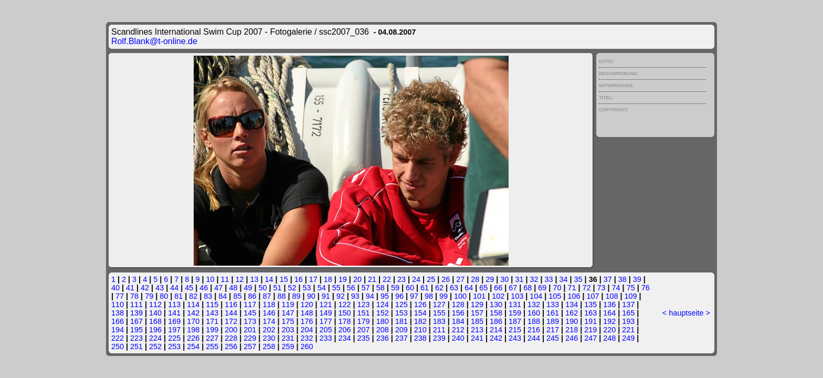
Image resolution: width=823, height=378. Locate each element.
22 (387, 279)
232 (306, 338)
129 (477, 304)
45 (189, 288)
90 (311, 296)
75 (631, 288)
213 (477, 330)
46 (203, 288)
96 (399, 296)
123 (363, 304)
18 (328, 279)
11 (224, 279)
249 (628, 338)
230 (268, 338)
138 (117, 313)
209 (401, 330)
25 (431, 279)
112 (155, 304)
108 (611, 296)
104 (536, 296)
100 (460, 296)
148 (306, 313)
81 (178, 296)
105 (554, 296)
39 (637, 279)
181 (401, 321)
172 (231, 321)
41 (130, 288)
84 (222, 296)
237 (401, 338)
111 (136, 304)
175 (287, 321)
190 (571, 321)
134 (571, 304)
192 (609, 321)
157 (477, 313)
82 (193, 296)
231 (287, 338)
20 (357, 279)
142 (193, 313)
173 (250, 321)
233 (326, 338)
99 (443, 296)
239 (439, 338)
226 (193, 338)
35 (578, 279)
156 (458, 313)
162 (571, 313)
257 (250, 346)
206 (345, 330)
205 (326, 330)
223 (136, 338)
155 (439, 313)
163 (590, 313)
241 (477, 338)
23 (401, 279)
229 (250, 338)
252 (155, 346)
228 (231, 338)
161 (552, 313)
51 (277, 288)
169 (174, 321)
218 (571, 330)
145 (250, 313)
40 (115, 288)
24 (416, 279)
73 (601, 288)
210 (420, 330)
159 (515, 313)
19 (343, 279)
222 (117, 338)
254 (193, 346)
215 (515, 330)
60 (410, 288)
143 (212, 313)
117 (250, 304)
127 (439, 304)
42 (145, 288)
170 (193, 321)
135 (590, 304)
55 (336, 288)
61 (424, 288)
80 (164, 296)
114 (193, 304)
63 (454, 288)
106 (573, 296)
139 (136, 313)
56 (351, 288)
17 (313, 279)
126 (420, 304)
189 (552, 321)
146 (268, 313)
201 (250, 330)
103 (517, 296)
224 (155, 338)
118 (268, 304)
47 (218, 288)
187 (515, 321)
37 (608, 279)
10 (210, 279)
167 (136, 321)
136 (609, 304)
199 (212, 330)
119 (287, 304)
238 (420, 338)
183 (439, 321)
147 (287, 313)
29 (490, 279)
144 (231, 313)
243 (515, 338)
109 (631, 296)
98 (429, 296)
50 (262, 288)
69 (542, 288)
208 (382, 330)
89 (296, 296)
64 (469, 288)
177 (326, 321)
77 (119, 296)
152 (382, 313)
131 (515, 304)
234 (345, 338)
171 (212, 321)
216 (533, 330)
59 (395, 288)
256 (231, 346)
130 (496, 304)
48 (233, 288)
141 (174, 313)
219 (590, 330)
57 (366, 288)
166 (117, 321)
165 (628, 313)
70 (557, 288)
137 (628, 304)
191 (590, 321)
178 (345, 321)
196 (155, 330)
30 (504, 279)
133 (552, 304)
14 (269, 279)
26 (445, 279)
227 (212, 338)
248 (609, 338)
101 (479, 296)
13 (254, 279)
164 (609, 313)
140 (155, 313)
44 (174, 288)
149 (326, 313)
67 (513, 288)
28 (475, 279)
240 (458, 338)
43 (159, 288)
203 (287, 330)
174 (268, 321)
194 (117, 330)
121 (326, 304)
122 (345, 304)
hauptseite (686, 313)
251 (136, 346)
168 (155, 321)
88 (282, 296)
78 (134, 296)
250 (117, 346)
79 (149, 296)
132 (533, 304)
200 (231, 330)
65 (483, 288)
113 (174, 304)
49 (248, 288)
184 (458, 321)
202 (268, 330)
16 (298, 279)
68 (527, 288)
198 (193, 330)
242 (496, 338)
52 (292, 288)
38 (622, 279)
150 (345, 313)
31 (519, 279)
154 (420, 313)
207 (363, 330)
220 (609, 330)
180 (382, 321)
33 (549, 279)
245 (552, 338)
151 (363, 313)
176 (306, 321)
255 (212, 346)
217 (552, 330)
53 (307, 288)
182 (420, 321)
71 (571, 288)
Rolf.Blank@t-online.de (154, 41)
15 (284, 279)
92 (340, 296)
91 (326, 296)
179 (363, 321)
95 (385, 296)
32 (534, 279)
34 (564, 279)
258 (268, 346)
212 (458, 330)
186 (496, 321)
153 (401, 313)
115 (212, 304)
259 (287, 346)
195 (136, 330)
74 (616, 288)
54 (322, 288)
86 (252, 296)
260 (306, 346)
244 (533, 338)
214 (496, 330)
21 (372, 279)
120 (306, 304)
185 (477, 321)
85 (237, 296)
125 (401, 304)
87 (267, 296)
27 (460, 279)
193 (628, 321)
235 (363, 338)
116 (231, 304)
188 (533, 321)
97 (414, 296)
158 (496, 313)
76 (645, 288)
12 (240, 279)
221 (628, 330)
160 (533, 313)
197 (174, 330)
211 (439, 330)
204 (306, 330)
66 (498, 288)
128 (458, 304)
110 (117, 304)
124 (382, 304)
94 (370, 296)
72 (587, 288)
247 (590, 338)
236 (382, 338)
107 (592, 296)
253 (174, 346)
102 (498, 296)
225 (174, 338)
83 (208, 296)
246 (571, 338)
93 (355, 296)
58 (380, 288)
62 (439, 288)
